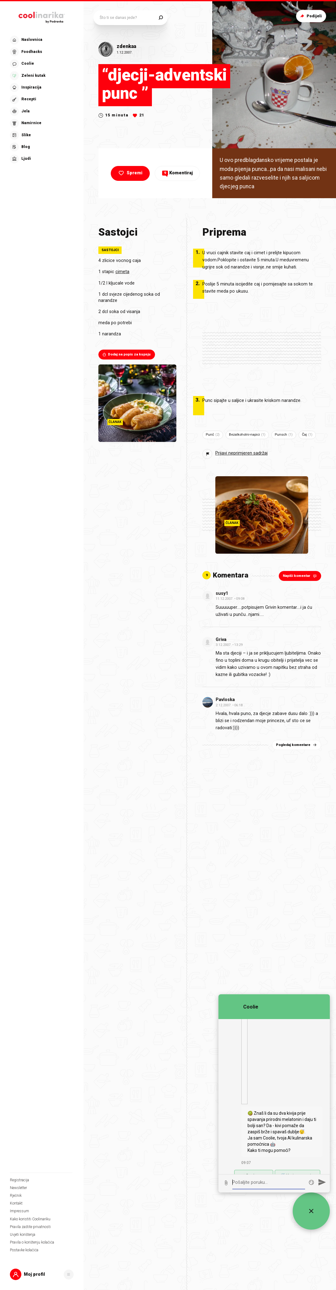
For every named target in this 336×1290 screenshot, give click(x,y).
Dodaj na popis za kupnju (126, 354)
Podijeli (310, 16)
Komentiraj (177, 173)
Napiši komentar (300, 576)
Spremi (129, 173)
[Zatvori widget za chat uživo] (311, 1211)
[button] (41, 1274)
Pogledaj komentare (297, 745)
